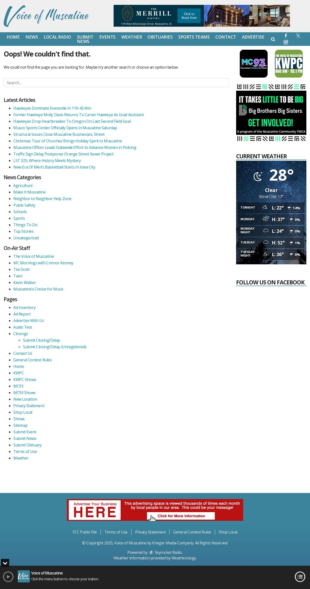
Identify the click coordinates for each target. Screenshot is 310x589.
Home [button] (13, 37)
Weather (20, 458)
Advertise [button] (253, 37)
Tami (17, 276)
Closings (20, 333)
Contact (225, 37)
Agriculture (23, 185)
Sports (19, 218)
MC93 (18, 386)
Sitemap (20, 425)
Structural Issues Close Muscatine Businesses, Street (58, 134)
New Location (25, 399)
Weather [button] (131, 37)
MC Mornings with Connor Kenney (43, 263)
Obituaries (159, 37)
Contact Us (22, 353)
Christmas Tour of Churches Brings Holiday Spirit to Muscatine (67, 141)
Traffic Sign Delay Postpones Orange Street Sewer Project (63, 154)
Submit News (24, 438)
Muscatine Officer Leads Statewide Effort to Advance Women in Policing (74, 147)
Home (18, 366)
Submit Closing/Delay (41, 340)
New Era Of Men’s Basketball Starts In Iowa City (54, 167)
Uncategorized (26, 238)
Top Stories (23, 231)
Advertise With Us (28, 320)
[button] (286, 35)
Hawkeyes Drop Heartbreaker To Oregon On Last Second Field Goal (72, 121)
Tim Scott (21, 269)
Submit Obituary (27, 445)
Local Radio (57, 37)
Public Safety (24, 205)
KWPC (18, 373)
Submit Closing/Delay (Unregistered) (54, 346)
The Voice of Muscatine (33, 256)
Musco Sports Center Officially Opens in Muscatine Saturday (65, 127)
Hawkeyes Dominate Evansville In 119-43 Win (52, 108)
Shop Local (22, 412)
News (31, 37)
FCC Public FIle (85, 532)
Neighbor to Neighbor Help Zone (42, 198)
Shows (19, 418)
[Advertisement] (272, 453)
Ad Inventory (24, 307)
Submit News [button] (85, 39)
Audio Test (22, 327)
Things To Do (25, 224)
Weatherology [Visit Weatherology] (183, 558)
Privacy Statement (28, 405)
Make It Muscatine (29, 192)
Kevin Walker (24, 282)
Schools (20, 211)
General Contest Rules (32, 360)
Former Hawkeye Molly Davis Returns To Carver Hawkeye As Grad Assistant (78, 114)
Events (107, 37)
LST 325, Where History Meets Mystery (47, 160)
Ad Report (22, 314)
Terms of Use (25, 451)
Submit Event (24, 432)
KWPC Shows (24, 379)
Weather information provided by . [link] (155, 558)
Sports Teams (193, 37)
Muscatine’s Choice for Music (38, 289)
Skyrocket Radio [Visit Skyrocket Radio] (165, 552)
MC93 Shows (24, 392)
